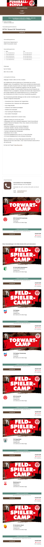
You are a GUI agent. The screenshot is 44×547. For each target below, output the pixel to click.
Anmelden (22, 13)
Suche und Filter (8, 21)
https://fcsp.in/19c (18, 145)
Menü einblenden (22, 8)
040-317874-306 (20, 192)
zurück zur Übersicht (9, 22)
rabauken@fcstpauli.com (22, 190)
